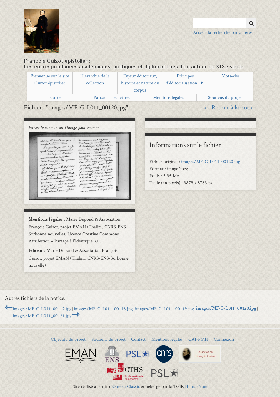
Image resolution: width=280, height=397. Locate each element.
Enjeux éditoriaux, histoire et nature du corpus (140, 83)
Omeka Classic (126, 386)
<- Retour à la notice (230, 107)
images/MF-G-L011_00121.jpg (42, 316)
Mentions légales (168, 97)
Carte (55, 97)
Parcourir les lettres (112, 97)
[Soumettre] (251, 23)
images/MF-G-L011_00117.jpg (42, 308)
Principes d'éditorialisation (181, 79)
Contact (138, 339)
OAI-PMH (198, 339)
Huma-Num (196, 386)
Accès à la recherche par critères (223, 32)
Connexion (224, 339)
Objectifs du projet (68, 339)
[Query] (224, 23)
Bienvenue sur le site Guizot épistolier (50, 79)
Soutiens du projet (225, 97)
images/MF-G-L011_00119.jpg (164, 308)
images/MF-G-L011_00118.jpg (103, 308)
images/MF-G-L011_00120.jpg (210, 161)
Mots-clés (230, 76)
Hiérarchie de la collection (95, 79)
